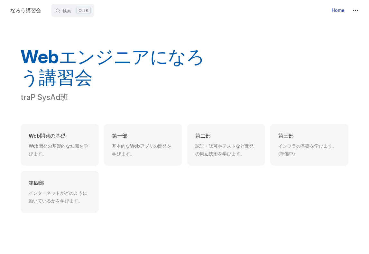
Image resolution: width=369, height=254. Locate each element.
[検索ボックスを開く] (72, 10)
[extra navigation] (355, 10)
